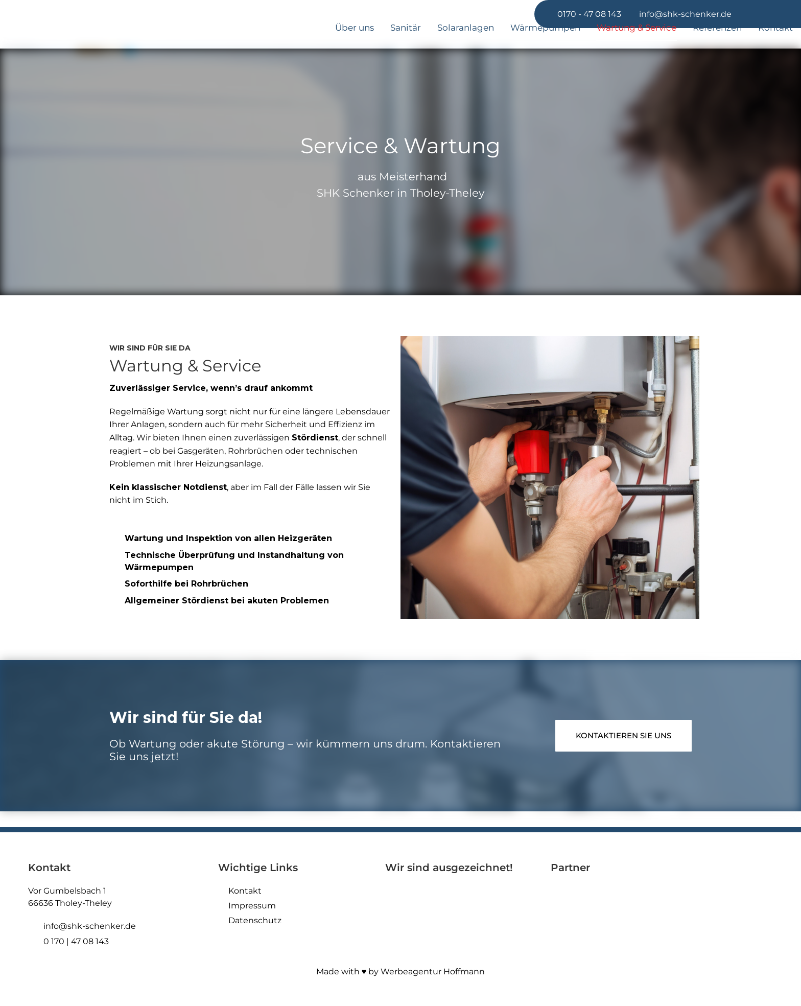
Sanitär (405, 27)
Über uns (354, 27)
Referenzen (717, 27)
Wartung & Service (636, 27)
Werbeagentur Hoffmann (433, 971)
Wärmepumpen (545, 27)
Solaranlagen (465, 27)
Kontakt (775, 27)
